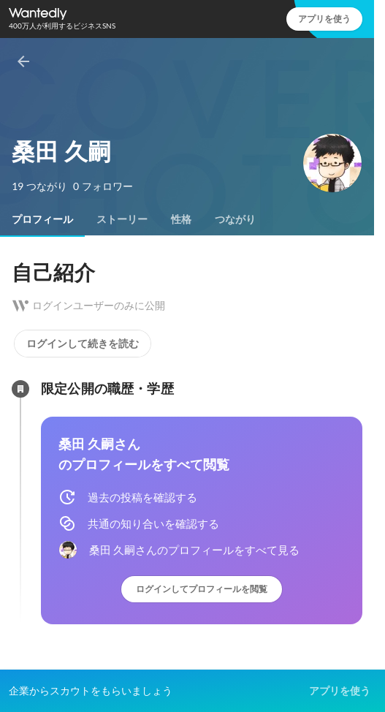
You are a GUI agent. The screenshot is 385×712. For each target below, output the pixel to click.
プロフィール (42, 219)
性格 (181, 219)
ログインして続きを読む (82, 343)
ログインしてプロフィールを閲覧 (201, 589)
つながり (235, 219)
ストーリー (122, 219)
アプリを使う (324, 18)
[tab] (42, 219)
